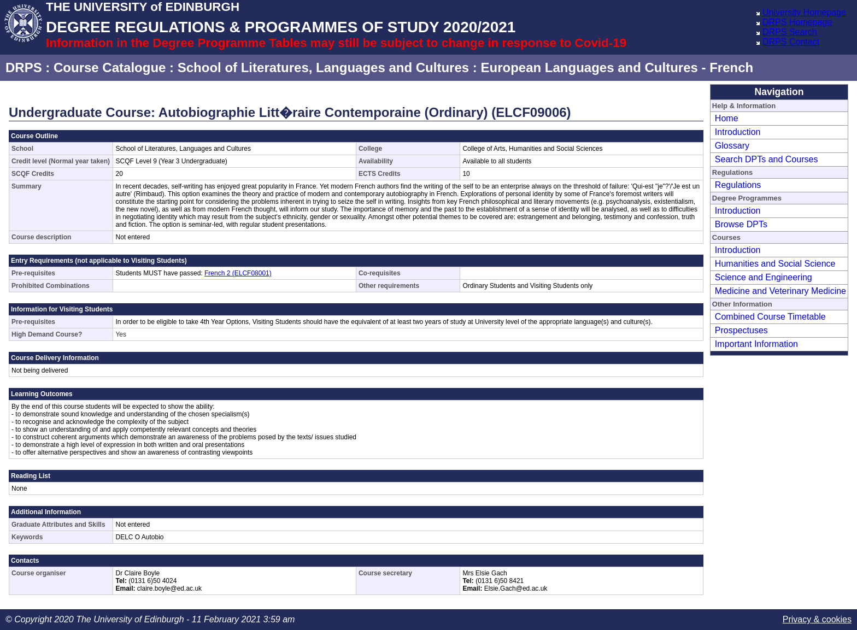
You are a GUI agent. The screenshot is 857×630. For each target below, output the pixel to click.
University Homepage (804, 12)
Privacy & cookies (817, 619)
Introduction (738, 132)
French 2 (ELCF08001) (238, 273)
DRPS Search (789, 32)
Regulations (738, 185)
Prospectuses (741, 330)
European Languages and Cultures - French (616, 67)
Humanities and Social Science (775, 263)
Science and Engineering (763, 277)
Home (726, 118)
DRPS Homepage (797, 22)
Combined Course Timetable (770, 316)
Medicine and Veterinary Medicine (780, 291)
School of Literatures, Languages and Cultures (323, 67)
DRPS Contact (790, 41)
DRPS (23, 67)
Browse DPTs (741, 224)
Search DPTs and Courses (766, 159)
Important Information (756, 344)
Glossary (732, 145)
